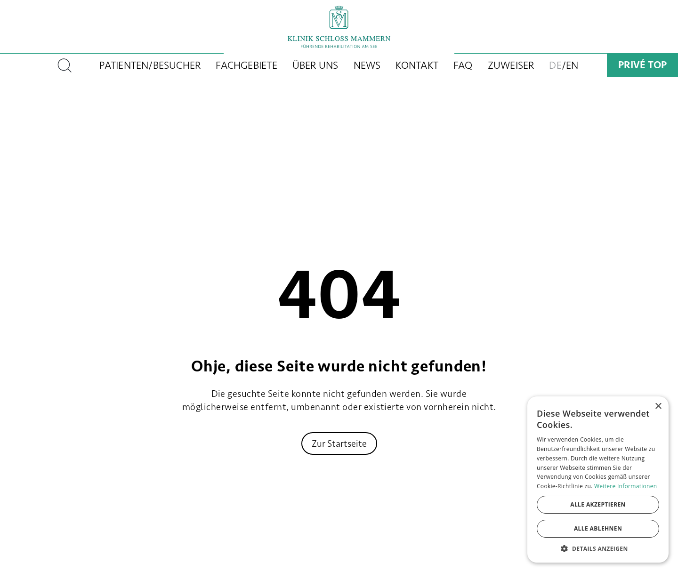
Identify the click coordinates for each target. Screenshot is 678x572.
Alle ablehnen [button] (598, 528)
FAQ (463, 65)
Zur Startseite (339, 443)
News (367, 65)
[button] (598, 548)
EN (572, 65)
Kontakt (417, 65)
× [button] (658, 406)
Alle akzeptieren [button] (598, 504)
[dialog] (598, 479)
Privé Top (642, 64)
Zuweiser (511, 65)
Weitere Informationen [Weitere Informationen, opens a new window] (625, 486)
